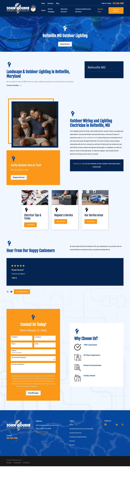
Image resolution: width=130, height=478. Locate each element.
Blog (57, 3)
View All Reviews (22, 292)
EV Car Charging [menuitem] (51, 10)
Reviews (50, 3)
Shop (43, 3)
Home (71, 425)
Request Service (116, 10)
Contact (72, 445)
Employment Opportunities (78, 437)
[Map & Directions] (42, 432)
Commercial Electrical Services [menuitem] (83, 10)
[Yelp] (122, 424)
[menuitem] (8, 462)
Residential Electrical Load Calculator (81, 429)
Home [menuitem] (43, 10)
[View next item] (11, 292)
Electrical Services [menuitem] (64, 10)
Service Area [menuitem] (100, 10)
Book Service (65, 44)
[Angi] (111, 424)
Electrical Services (76, 433)
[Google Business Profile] (117, 424)
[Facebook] (105, 424)
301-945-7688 (118, 3)
